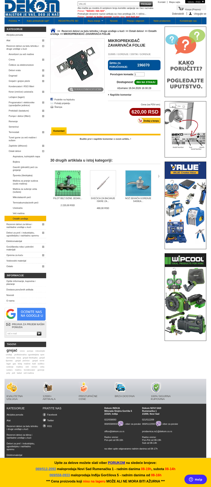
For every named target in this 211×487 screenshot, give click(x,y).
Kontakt (161, 2)
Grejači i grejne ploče (19, 81)
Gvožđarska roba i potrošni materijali (19, 248)
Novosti (114, 21)
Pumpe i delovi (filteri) (19, 116)
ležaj (20, 364)
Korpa (193, 9)
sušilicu (41, 364)
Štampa (58, 107)
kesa (19, 358)
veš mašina (28, 373)
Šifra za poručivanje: (118, 65)
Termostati (14, 132)
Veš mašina (19, 213)
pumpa (30, 351)
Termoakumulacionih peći (25, 202)
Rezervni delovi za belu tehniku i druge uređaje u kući (22, 47)
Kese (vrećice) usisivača (21, 91)
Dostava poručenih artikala (19, 289)
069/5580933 (110, 423)
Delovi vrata (15, 70)
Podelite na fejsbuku (64, 99)
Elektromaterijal (14, 241)
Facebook (52, 414)
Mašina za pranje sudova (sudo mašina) (25, 182)
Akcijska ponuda (14, 35)
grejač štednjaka (30, 358)
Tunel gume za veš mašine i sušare (23, 139)
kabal (19, 373)
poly (8, 373)
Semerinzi (14, 127)
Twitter (50, 420)
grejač (12, 350)
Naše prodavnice (162, 21)
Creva (12, 59)
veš (27, 367)
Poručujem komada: (122, 74)
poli (13, 373)
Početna (12, 22)
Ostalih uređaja (20, 218)
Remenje (13, 121)
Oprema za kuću (14, 255)
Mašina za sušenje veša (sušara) (25, 190)
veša (42, 367)
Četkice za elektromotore (21, 65)
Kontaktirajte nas (188, 21)
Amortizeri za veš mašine (21, 54)
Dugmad (13, 75)
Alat (8, 40)
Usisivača (17, 208)
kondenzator (29, 370)
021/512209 (148, 419)
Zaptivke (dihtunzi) (18, 145)
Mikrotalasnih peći (22, 197)
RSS (49, 426)
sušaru (9, 370)
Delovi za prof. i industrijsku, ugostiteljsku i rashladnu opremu (22, 234)
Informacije (15, 275)
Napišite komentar (120, 94)
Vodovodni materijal (16, 260)
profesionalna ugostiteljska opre (29, 354)
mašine (27, 364)
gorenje (41, 370)
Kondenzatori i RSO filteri (21, 86)
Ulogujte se (200, 13)
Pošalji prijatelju (62, 103)
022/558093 (110, 419)
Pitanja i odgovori (135, 21)
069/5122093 (148, 423)
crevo (22, 351)
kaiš (34, 364)
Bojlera (16, 162)
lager (8, 364)
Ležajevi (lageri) (17, 97)
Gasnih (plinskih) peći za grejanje (25, 168)
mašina (19, 367)
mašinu (18, 370)
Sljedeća (159, 176)
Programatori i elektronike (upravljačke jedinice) (21, 104)
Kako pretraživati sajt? (38, 21)
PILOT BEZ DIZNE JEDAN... (67, 198)
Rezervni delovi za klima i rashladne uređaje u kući (19, 225)
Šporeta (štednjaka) (23, 175)
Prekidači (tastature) (19, 110)
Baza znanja (93, 22)
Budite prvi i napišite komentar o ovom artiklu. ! (105, 139)
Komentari (58, 131)
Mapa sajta (174, 2)
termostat (10, 358)
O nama (10, 300)
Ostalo (9, 266)
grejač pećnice (22, 360)
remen (34, 367)
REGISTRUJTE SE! (68, 21)
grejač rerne (38, 360)
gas (14, 364)
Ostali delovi (15, 151)
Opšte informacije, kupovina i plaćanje (20, 282)
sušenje (9, 367)
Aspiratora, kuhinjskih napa (26, 156)
